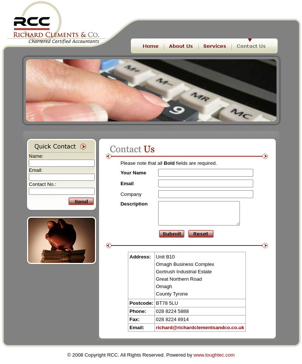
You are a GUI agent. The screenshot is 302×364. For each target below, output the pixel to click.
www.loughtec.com (214, 359)
